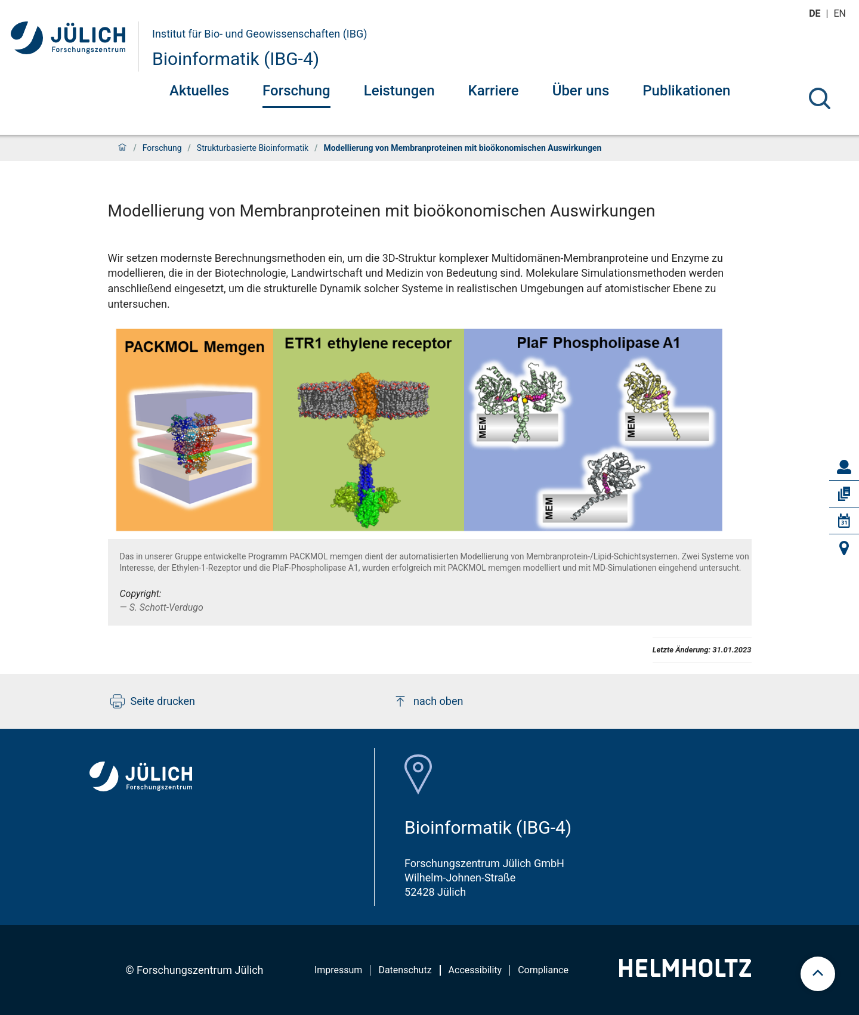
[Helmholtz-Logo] (685, 973)
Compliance (543, 970)
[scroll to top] (818, 974)
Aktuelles (199, 90)
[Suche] (819, 98)
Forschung (296, 90)
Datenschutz (404, 970)
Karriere (493, 90)
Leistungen (399, 90)
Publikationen (686, 90)
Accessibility (475, 970)
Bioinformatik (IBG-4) (235, 58)
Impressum (338, 970)
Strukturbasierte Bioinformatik (252, 148)
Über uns (581, 90)
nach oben (428, 701)
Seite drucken (153, 701)
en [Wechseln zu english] (841, 13)
